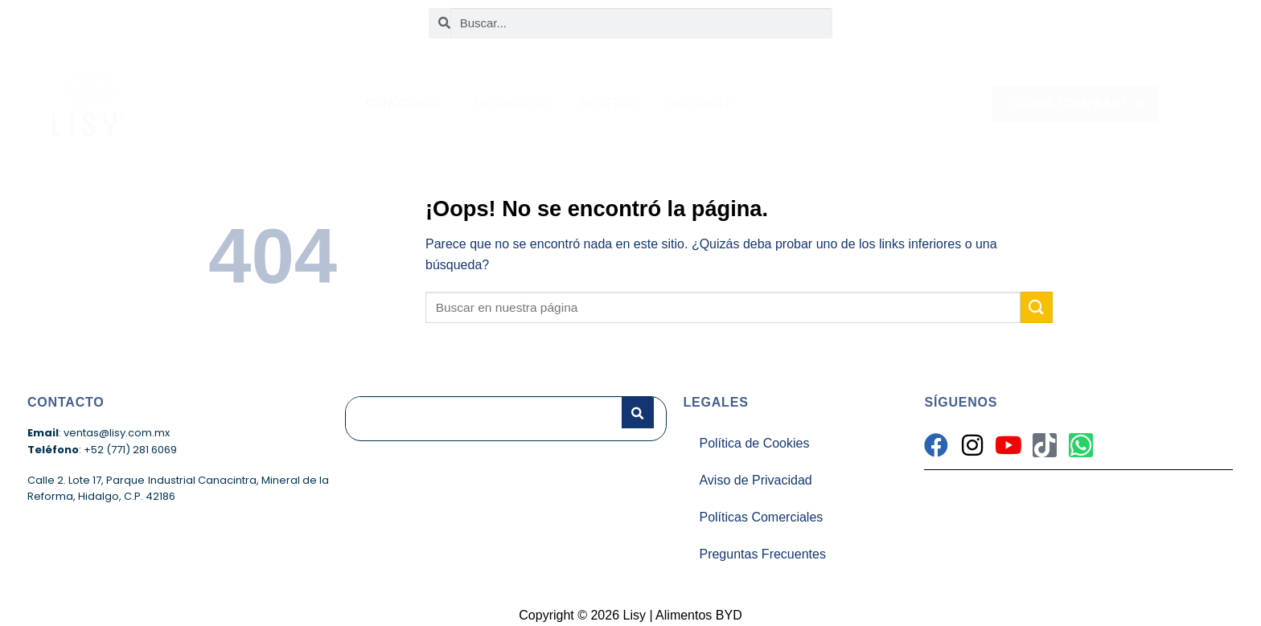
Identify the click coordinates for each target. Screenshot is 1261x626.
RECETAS (608, 103)
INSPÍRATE (699, 103)
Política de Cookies (754, 443)
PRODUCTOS (511, 103)
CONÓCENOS (404, 103)
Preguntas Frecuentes (762, 554)
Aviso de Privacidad (755, 480)
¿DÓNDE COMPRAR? (1075, 103)
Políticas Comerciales (761, 517)
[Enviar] (1037, 307)
